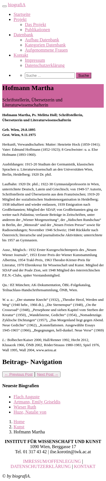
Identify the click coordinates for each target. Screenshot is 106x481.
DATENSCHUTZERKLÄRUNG (40, 466)
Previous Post (19, 374)
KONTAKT (85, 466)
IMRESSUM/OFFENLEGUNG (52, 461)
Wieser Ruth (25, 407)
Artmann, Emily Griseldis (37, 401)
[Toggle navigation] (4, 6)
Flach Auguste (27, 396)
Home (19, 421)
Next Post (47, 374)
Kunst (19, 426)
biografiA (16, 4)
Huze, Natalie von (30, 412)
